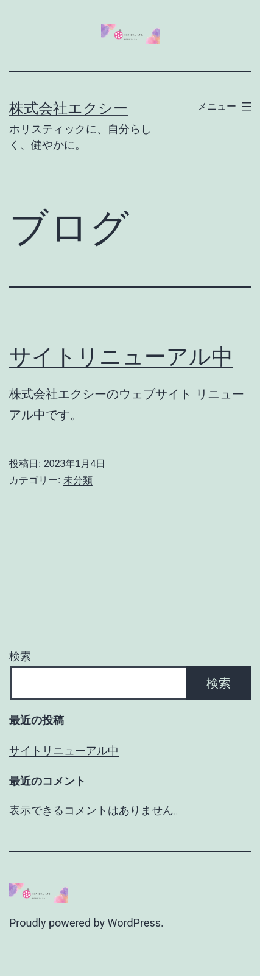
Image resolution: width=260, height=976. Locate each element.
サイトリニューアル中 (121, 357)
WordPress (134, 922)
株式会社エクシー (68, 108)
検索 (20, 656)
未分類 (78, 480)
